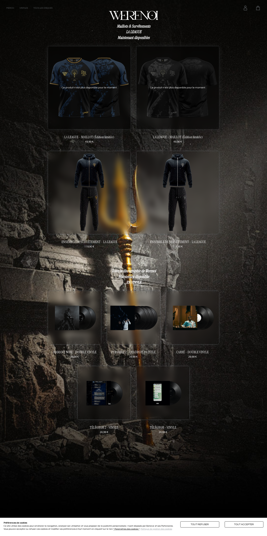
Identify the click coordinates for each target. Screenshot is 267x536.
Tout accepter (244, 524)
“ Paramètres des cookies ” (126, 529)
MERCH (10, 8)
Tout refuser (200, 524)
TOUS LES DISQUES (42, 8)
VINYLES (23, 8)
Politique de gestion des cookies (156, 529)
